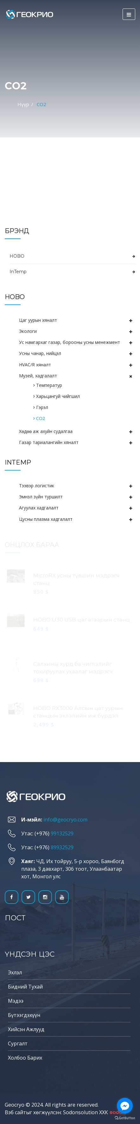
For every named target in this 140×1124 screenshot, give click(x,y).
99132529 (62, 833)
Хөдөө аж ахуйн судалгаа (46, 431)
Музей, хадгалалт (38, 376)
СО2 (39, 418)
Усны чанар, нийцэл (40, 353)
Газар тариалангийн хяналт (49, 442)
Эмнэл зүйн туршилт (41, 497)
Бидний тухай (25, 986)
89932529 (62, 847)
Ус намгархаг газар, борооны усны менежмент (69, 342)
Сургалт (18, 1043)
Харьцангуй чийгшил (56, 396)
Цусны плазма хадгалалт (46, 519)
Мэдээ (15, 1000)
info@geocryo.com (65, 819)
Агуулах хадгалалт (39, 508)
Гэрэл (40, 407)
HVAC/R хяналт (35, 365)
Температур (47, 385)
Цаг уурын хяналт (38, 320)
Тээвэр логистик (36, 486)
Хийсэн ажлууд (26, 1029)
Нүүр (23, 104)
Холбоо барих (25, 1057)
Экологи (28, 331)
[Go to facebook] (125, 1106)
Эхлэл (15, 972)
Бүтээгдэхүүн (24, 1015)
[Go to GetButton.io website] (125, 1118)
